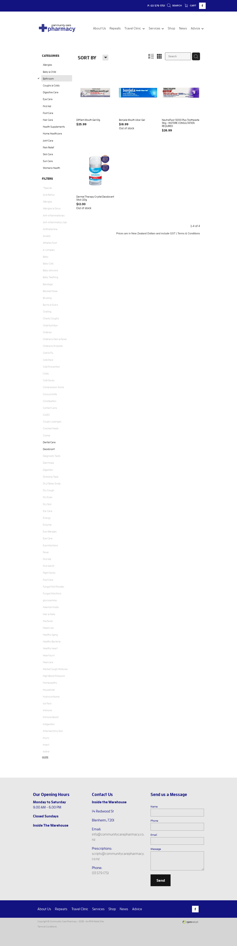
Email (154, 834)
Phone (154, 820)
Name (154, 806)
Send (160, 880)
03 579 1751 (100, 873)
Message (156, 848)
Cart (190, 5)
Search (174, 5)
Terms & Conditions (47, 926)
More (45, 757)
